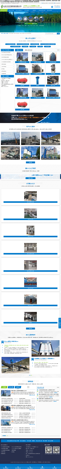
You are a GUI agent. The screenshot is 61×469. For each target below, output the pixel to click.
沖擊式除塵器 (25, 46)
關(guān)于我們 (16, 440)
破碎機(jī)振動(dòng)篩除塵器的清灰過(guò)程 (25, 432)
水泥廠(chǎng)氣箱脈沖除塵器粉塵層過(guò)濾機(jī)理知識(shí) (25, 413)
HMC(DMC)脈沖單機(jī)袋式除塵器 (23, 44)
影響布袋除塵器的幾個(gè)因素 (6, 413)
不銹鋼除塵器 (7, 73)
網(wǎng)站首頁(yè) (5, 468)
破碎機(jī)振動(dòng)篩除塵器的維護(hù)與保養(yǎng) (7, 398)
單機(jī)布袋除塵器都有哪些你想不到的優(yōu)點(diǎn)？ (7, 414)
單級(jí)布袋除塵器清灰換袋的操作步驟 (7, 400)
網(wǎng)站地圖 (50, 440)
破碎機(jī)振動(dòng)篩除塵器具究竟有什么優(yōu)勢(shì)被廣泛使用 (7, 416)
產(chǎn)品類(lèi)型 (18, 468)
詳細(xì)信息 (30, 178)
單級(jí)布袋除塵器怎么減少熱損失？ (6, 432)
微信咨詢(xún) (42, 468)
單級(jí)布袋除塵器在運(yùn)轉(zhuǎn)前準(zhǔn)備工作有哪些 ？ (49, 394)
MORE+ (28, 386)
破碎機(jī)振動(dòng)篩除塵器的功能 (24, 427)
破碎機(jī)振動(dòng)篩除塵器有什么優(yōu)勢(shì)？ (25, 403)
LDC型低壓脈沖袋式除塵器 (15, 46)
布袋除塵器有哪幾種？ (22, 398)
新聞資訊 (33, 440)
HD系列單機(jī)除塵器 (34, 44)
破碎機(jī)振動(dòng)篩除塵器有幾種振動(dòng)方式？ (25, 400)
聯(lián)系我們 (45, 440)
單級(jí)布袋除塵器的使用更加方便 (6, 403)
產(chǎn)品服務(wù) (23, 440)
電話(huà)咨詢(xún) (30, 468)
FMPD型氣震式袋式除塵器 (10, 44)
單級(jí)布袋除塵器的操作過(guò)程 (6, 429)
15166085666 (31, 450)
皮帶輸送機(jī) (47, 46)
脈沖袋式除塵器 (11, 33)
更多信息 (30, 162)
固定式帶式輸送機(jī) (28, 33)
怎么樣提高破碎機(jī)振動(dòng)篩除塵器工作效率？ (47, 390)
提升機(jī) (40, 46)
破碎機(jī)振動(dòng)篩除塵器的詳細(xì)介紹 (46, 398)
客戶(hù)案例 (29, 440)
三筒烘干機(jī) (33, 46)
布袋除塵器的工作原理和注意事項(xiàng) (25, 416)
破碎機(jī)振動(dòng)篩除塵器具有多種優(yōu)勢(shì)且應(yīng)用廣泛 (25, 401)
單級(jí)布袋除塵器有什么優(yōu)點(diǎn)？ (7, 401)
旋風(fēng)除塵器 (22, 33)
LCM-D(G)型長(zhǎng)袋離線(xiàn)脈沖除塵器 (48, 44)
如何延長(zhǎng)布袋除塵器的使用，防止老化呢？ (25, 414)
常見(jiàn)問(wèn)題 (39, 440)
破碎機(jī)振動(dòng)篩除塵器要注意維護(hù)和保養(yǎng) (25, 429)
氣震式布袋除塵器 (16, 33)
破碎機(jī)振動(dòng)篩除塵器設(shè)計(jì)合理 (7, 427)
